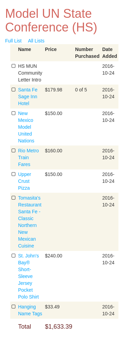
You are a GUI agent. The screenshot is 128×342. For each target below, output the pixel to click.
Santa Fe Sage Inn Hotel (28, 96)
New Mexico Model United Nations (26, 127)
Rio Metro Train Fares (28, 157)
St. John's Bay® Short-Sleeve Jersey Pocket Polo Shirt (28, 276)
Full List (13, 40)
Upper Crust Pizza (24, 181)
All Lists (36, 40)
